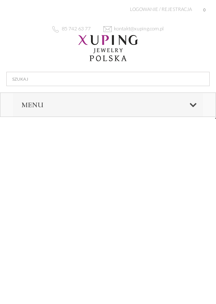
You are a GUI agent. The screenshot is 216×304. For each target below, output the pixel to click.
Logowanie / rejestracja (161, 9)
